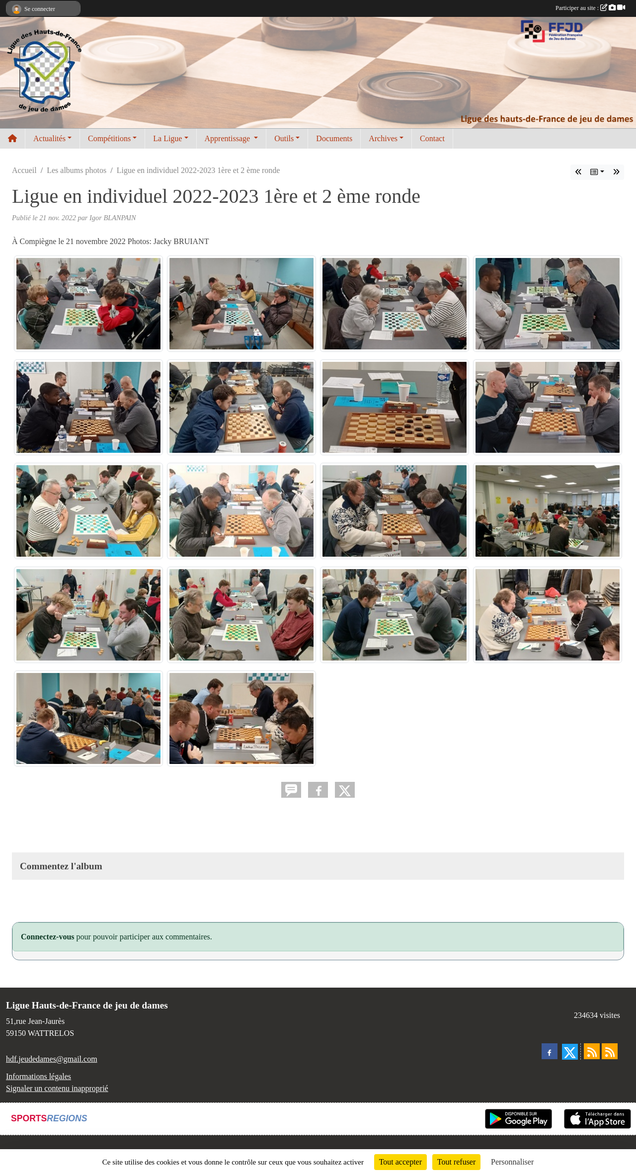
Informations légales (38, 1076)
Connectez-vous (48, 936)
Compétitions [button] (109, 138)
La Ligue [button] (167, 138)
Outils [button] (284, 138)
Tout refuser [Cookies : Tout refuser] (456, 1162)
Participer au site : (590, 7)
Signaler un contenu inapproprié (57, 1088)
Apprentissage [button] (228, 138)
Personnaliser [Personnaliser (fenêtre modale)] (512, 1162)
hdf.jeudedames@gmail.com (51, 1059)
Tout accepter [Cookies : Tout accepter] (400, 1162)
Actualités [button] (49, 138)
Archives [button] (383, 138)
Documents (334, 138)
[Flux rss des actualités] (592, 1051)
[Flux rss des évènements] (610, 1051)
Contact (432, 138)
